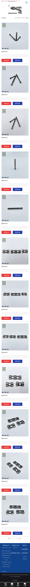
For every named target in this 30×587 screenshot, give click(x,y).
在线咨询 (6, 60)
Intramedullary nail (6, 555)
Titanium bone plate (6, 553)
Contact (24, 556)
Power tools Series (6, 550)
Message (25, 558)
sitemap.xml (15, 580)
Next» (20, 538)
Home (23, 17)
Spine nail (4, 51)
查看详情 (17, 60)
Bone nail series (6, 566)
